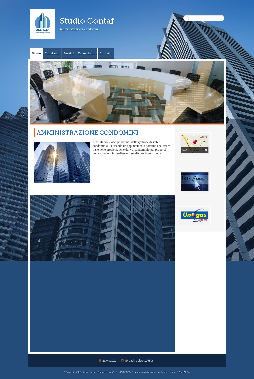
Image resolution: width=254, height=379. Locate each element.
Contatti (106, 53)
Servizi (69, 53)
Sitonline (151, 372)
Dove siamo (86, 53)
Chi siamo (52, 53)
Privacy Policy (175, 372)
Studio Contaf (87, 21)
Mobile (187, 372)
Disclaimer (162, 372)
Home (36, 53)
